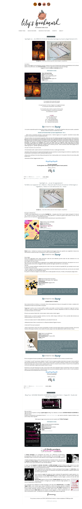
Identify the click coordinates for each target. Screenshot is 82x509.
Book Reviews (32, 30)
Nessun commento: (39, 386)
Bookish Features (44, 30)
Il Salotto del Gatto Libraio (52, 415)
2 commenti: (38, 176)
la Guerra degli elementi (30, 178)
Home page (22, 30)
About (61, 30)
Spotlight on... (37, 178)
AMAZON (44, 81)
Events (54, 30)
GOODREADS (50, 81)
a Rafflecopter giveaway (51, 501)
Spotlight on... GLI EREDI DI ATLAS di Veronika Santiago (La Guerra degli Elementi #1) (51, 39)
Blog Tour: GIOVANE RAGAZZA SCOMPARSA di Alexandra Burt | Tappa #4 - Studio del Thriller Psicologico (51, 396)
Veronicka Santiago (43, 178)
